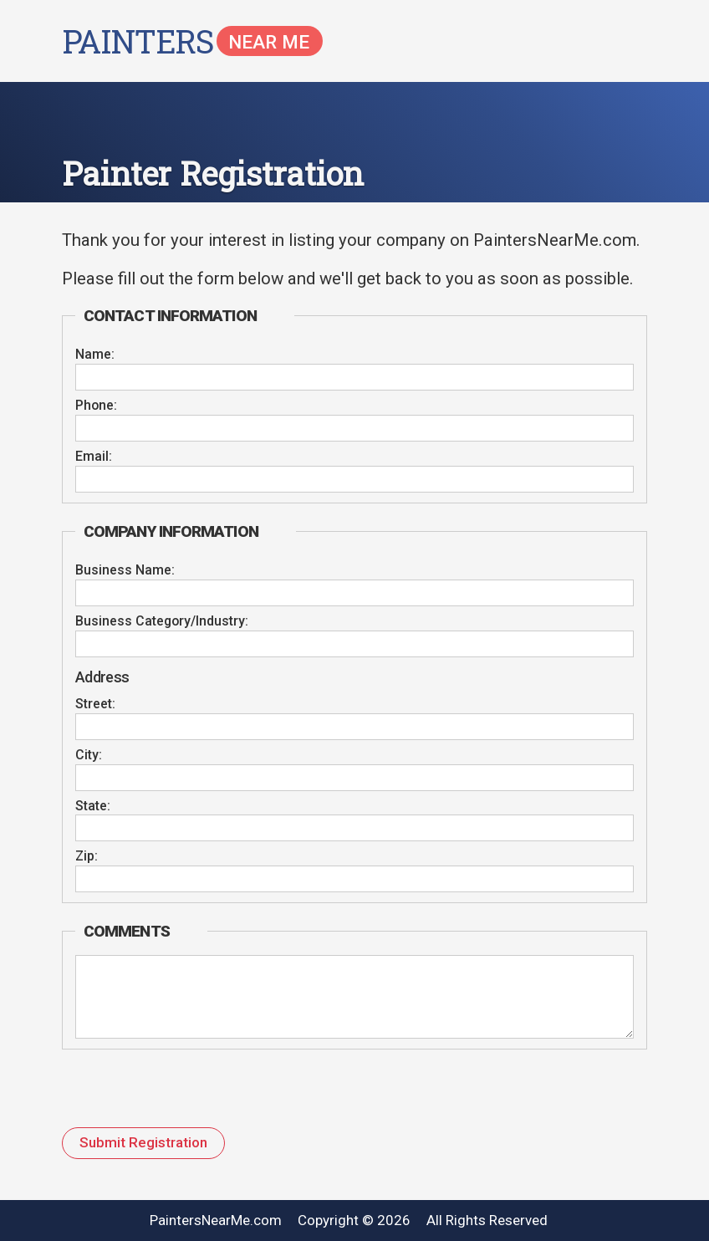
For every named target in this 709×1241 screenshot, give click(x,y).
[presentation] (173, 1094)
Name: (95, 354)
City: (88, 755)
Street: (95, 704)
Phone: (96, 405)
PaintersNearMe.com (216, 1220)
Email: (93, 456)
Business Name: (125, 570)
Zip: (86, 856)
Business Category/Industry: (161, 621)
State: (92, 806)
